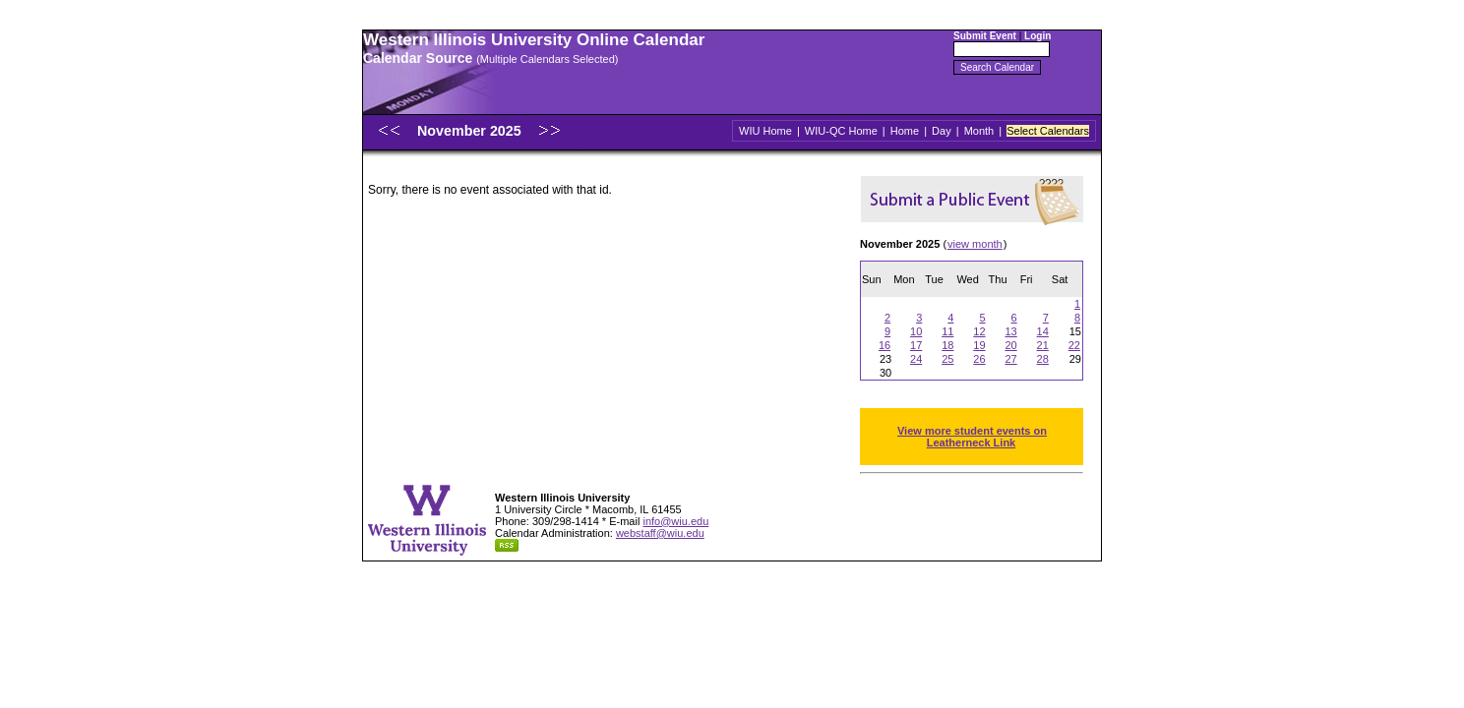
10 (916, 331)
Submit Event (984, 35)
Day (941, 131)
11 (947, 331)
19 (979, 345)
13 (1010, 331)
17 (916, 345)
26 (979, 359)
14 (1043, 331)
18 (947, 345)
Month (979, 131)
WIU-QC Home (841, 131)
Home (904, 131)
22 (1074, 345)
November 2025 (471, 131)
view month (975, 244)
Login (1037, 35)
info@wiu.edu (675, 521)
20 (1010, 345)
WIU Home (765, 131)
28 (1043, 359)
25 (947, 359)
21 (1043, 345)
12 (979, 331)
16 (884, 345)
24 (916, 359)
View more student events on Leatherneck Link (972, 436)
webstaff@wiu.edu (660, 533)
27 (1010, 359)
